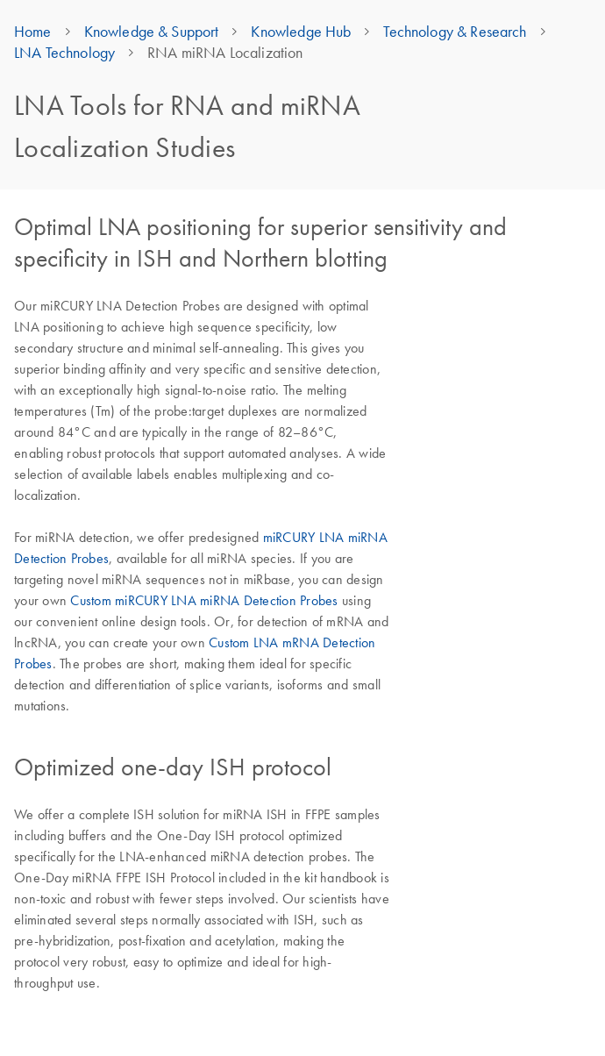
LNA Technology (64, 52)
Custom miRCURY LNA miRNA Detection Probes (204, 600)
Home (33, 31)
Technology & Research (454, 31)
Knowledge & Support (151, 31)
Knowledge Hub (301, 31)
